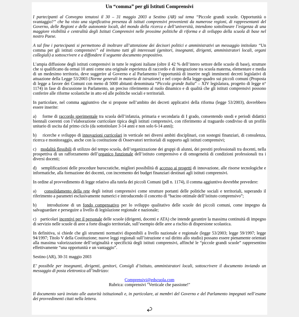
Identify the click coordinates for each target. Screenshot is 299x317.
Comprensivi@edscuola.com (150, 279)
